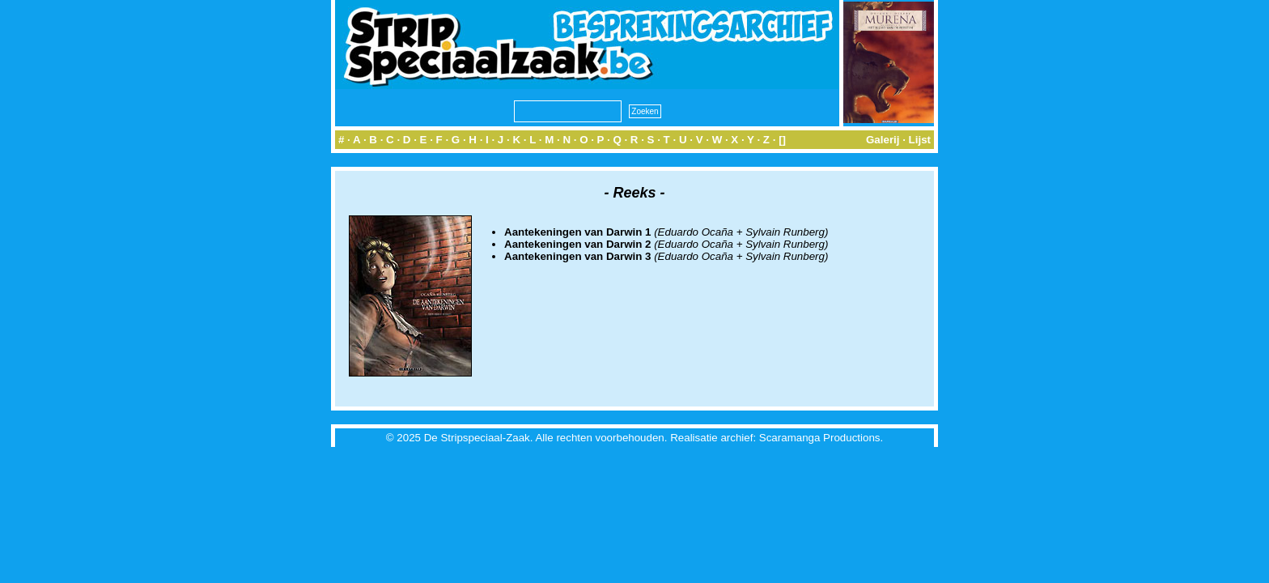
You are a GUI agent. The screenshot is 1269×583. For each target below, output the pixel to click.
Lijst (920, 140)
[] (782, 140)
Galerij (883, 140)
